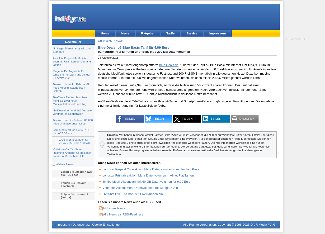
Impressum (217, 33)
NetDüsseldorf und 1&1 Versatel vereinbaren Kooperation (72, 112)
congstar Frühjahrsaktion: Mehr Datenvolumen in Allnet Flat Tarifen (148, 175)
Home (105, 33)
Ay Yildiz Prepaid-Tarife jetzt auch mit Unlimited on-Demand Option (72, 61)
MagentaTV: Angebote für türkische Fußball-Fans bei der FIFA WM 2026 (71, 74)
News (125, 33)
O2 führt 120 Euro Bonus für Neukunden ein (133, 194)
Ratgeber (148, 33)
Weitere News (64, 164)
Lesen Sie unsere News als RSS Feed (76, 173)
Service (191, 33)
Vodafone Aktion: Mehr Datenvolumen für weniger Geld (140, 188)
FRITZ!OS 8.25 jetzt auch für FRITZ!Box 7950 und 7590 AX (71, 141)
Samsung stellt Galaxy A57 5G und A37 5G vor (72, 131)
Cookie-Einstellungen (106, 224)
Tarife (170, 33)
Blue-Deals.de (169, 65)
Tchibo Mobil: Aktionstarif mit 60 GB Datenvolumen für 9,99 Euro (147, 181)
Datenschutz (80, 224)
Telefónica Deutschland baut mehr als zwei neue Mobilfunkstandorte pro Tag (70, 100)
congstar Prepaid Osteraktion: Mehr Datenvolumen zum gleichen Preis (151, 169)
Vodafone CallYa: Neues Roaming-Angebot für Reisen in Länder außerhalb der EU (72, 153)
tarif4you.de (105, 40)
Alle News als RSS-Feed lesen (124, 214)
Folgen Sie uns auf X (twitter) (74, 195)
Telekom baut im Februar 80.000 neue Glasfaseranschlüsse (73, 122)
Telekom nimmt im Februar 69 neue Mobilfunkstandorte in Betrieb (71, 87)
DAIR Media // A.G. (263, 224)
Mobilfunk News (114, 208)
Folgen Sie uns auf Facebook (73, 184)
